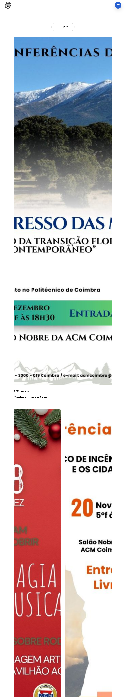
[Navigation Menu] (118, 5)
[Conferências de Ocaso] (63, 211)
